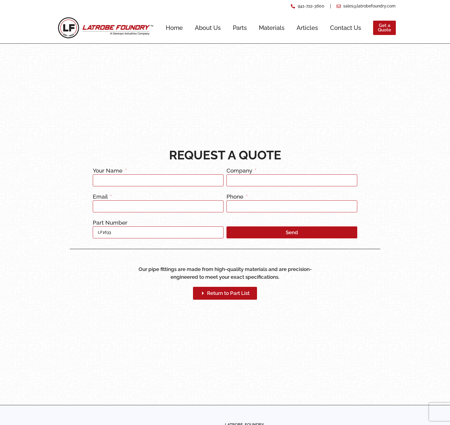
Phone (235, 197)
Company (239, 171)
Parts (240, 27)
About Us (208, 27)
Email (101, 197)
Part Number (110, 223)
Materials (272, 27)
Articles (307, 27)
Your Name (108, 171)
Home (174, 27)
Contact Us (345, 27)
